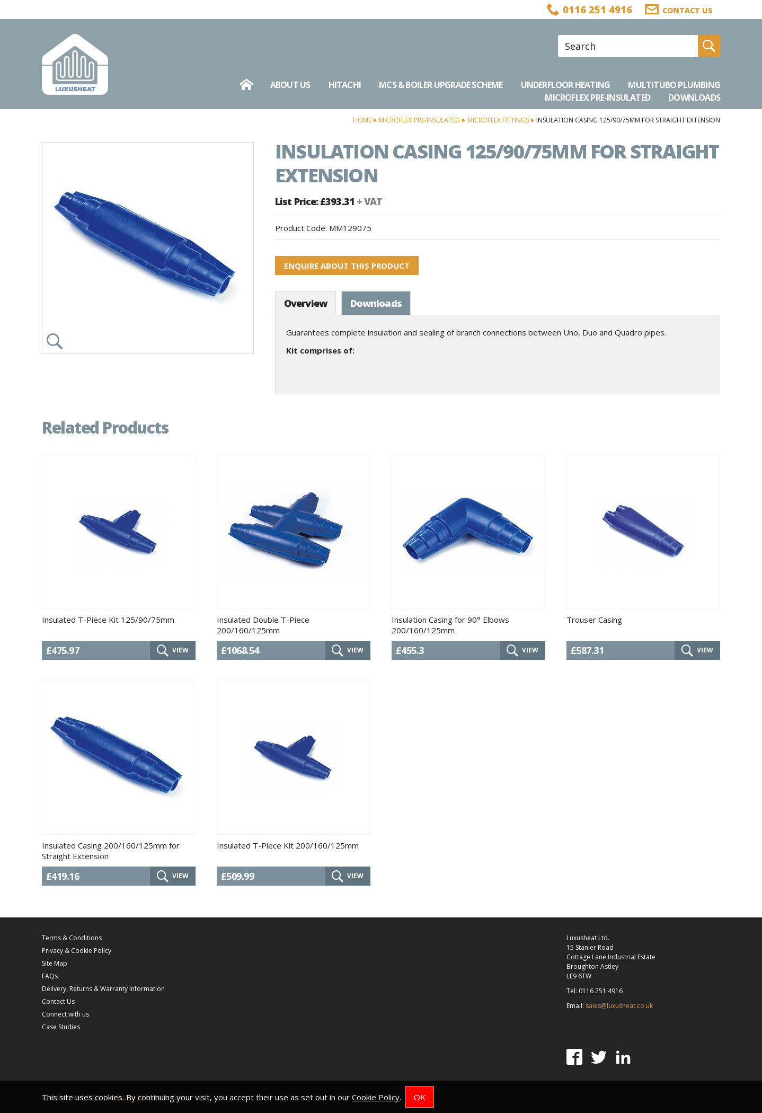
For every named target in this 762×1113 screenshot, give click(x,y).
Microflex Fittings (498, 120)
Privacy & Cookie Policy (76, 950)
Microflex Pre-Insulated (597, 97)
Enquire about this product (347, 265)
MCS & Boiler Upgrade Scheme (440, 85)
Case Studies (61, 1026)
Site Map (54, 963)
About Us (290, 85)
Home (362, 120)
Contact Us (58, 1001)
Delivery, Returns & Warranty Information (103, 988)
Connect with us (65, 1014)
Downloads (694, 97)
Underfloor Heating (565, 85)
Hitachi (345, 85)
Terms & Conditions (72, 937)
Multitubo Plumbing (674, 85)
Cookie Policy (376, 1097)
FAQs (50, 975)
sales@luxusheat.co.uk (619, 1005)
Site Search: (558, 35)
